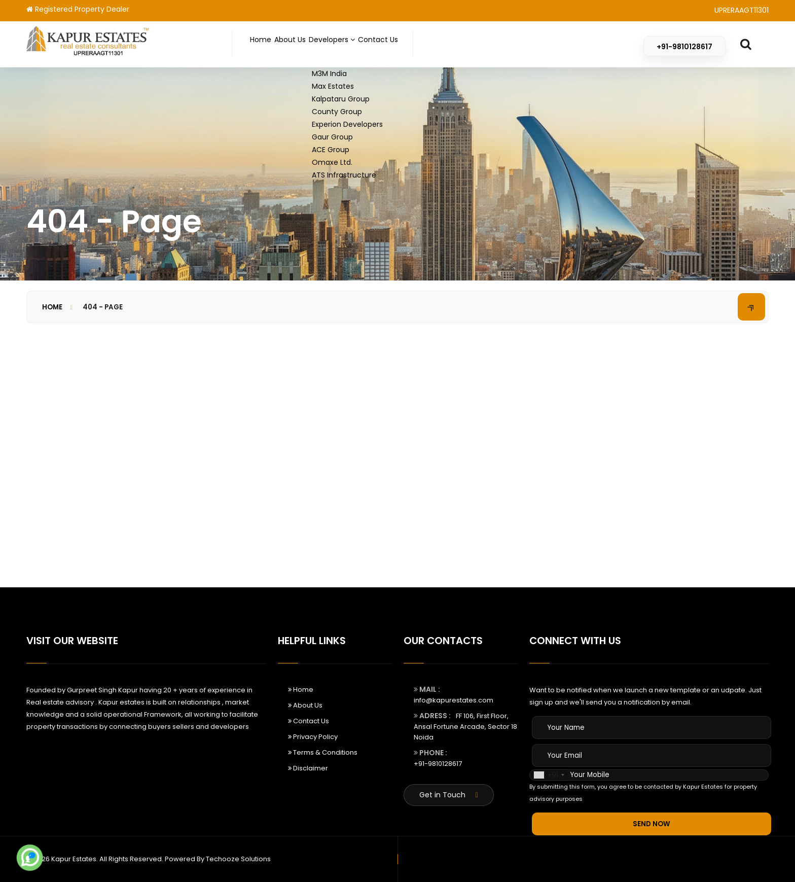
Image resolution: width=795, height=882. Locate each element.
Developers (364, 45)
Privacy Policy (313, 737)
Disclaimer (308, 768)
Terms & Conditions (322, 752)
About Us (307, 45)
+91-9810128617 (438, 763)
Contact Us (426, 45)
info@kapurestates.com (453, 700)
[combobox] (548, 775)
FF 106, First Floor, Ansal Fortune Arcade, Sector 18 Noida (465, 726)
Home (266, 45)
